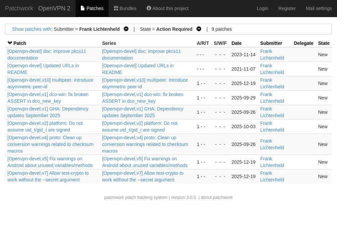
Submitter (271, 43)
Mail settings (319, 8)
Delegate (303, 43)
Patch (19, 43)
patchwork (114, 197)
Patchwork (19, 8)
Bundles (125, 8)
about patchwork (217, 197)
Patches (91, 8)
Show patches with (31, 29)
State (324, 43)
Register (287, 8)
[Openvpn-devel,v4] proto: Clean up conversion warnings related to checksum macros (50, 144)
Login (262, 8)
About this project (167, 8)
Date (236, 43)
